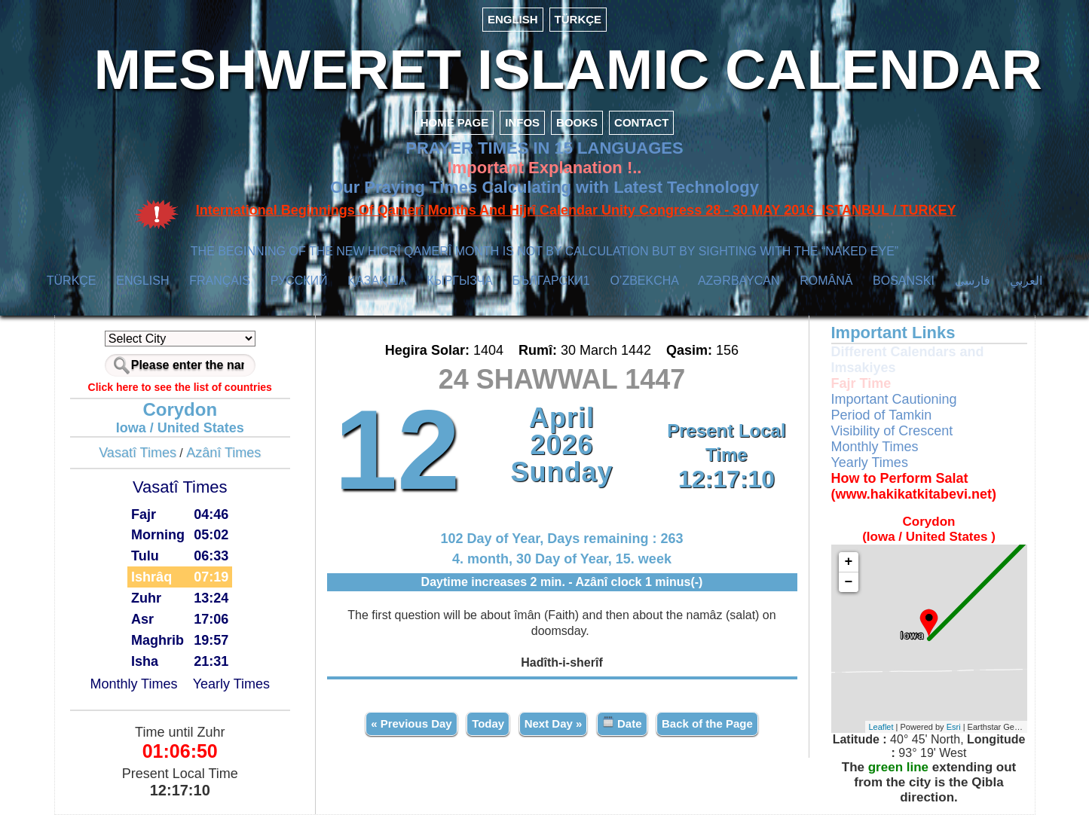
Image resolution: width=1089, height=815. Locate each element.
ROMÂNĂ (826, 280)
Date (622, 723)
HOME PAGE (455, 122)
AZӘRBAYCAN (739, 280)
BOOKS (577, 122)
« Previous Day (411, 723)
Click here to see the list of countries (180, 387)
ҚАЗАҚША (376, 280)
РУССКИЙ (299, 280)
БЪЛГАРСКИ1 (551, 280)
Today (488, 723)
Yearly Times (231, 683)
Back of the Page (707, 723)
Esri (954, 726)
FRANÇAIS (219, 280)
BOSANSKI (904, 280)
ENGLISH (513, 19)
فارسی (972, 280)
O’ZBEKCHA (644, 280)
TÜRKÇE (578, 19)
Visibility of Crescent (892, 430)
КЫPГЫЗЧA (459, 280)
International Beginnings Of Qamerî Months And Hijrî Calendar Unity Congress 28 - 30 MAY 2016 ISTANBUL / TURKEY (576, 210)
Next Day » (554, 723)
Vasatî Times (137, 452)
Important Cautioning (894, 399)
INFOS (522, 122)
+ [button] (849, 562)
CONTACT (641, 122)
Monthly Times (133, 683)
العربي (1026, 280)
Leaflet (881, 726)
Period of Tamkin (881, 415)
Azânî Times (223, 452)
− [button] (849, 582)
